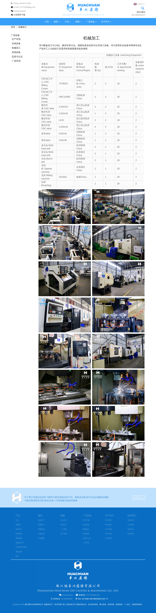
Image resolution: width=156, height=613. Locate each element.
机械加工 (22, 27)
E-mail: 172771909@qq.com (24, 7)
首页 (13, 27)
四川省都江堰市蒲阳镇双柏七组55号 (95, 599)
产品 (68, 21)
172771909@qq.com (93, 595)
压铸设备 (16, 43)
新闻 (78, 21)
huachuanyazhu (67, 595)
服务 (57, 21)
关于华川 (106, 21)
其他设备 (16, 52)
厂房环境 (16, 61)
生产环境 (16, 39)
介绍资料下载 (19, 15)
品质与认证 (17, 56)
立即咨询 (137, 498)
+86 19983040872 (66, 599)
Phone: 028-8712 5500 (22, 3)
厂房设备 (91, 21)
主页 (47, 21)
